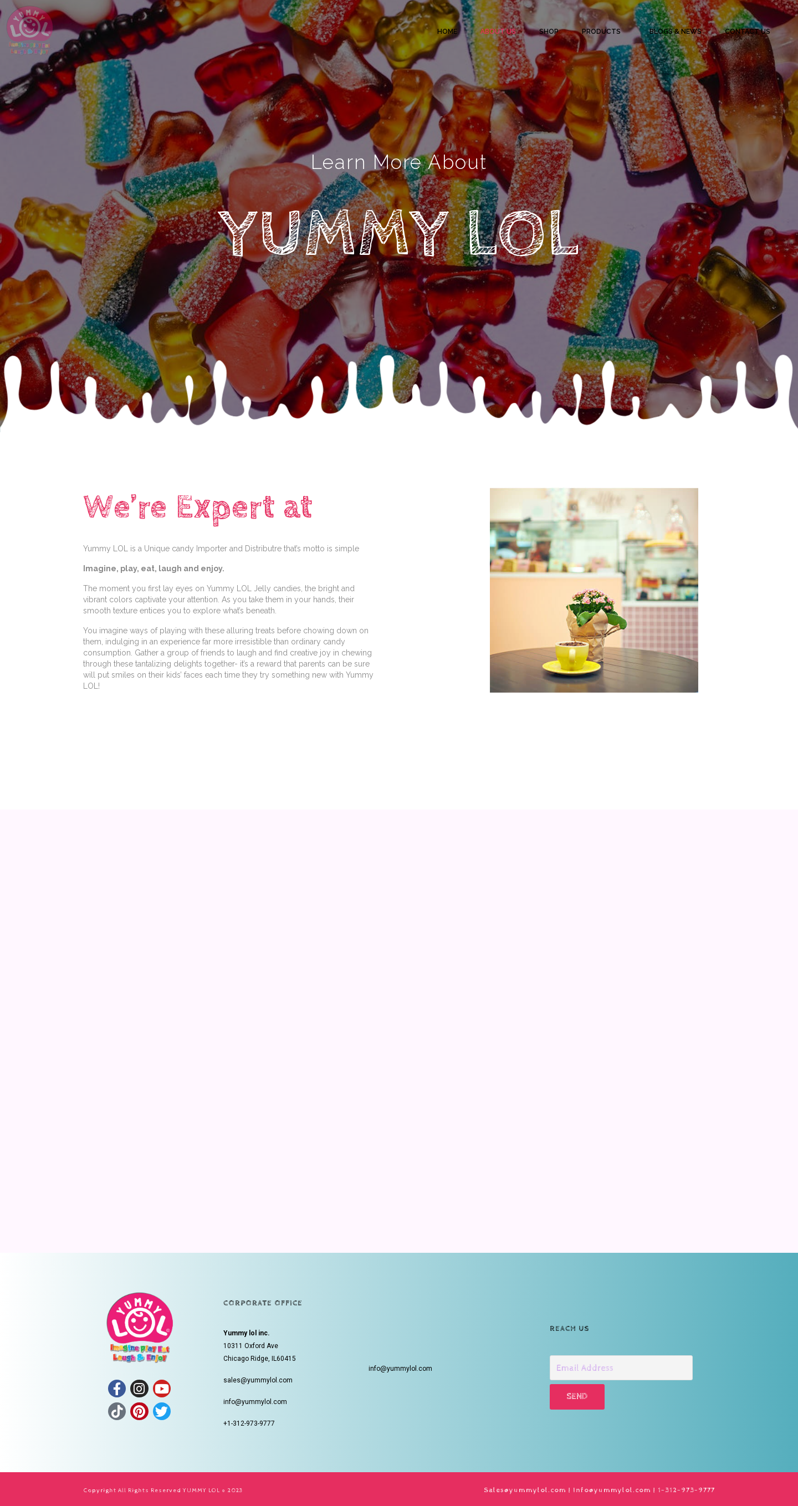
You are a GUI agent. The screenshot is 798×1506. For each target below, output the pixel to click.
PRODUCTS (601, 31)
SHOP (549, 31)
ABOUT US (498, 31)
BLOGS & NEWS (675, 31)
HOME (447, 31)
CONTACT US (747, 31)
